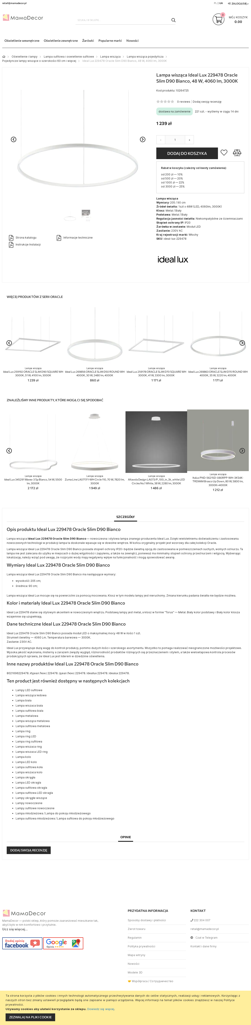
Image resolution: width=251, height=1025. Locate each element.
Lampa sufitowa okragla (31, 787)
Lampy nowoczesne (29, 803)
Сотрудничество (161, 981)
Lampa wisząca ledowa (31, 695)
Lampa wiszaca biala (29, 705)
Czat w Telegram (204, 937)
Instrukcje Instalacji (25, 245)
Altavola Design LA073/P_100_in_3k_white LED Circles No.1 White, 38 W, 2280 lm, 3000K (156, 480)
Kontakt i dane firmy (203, 946)
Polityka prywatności (141, 946)
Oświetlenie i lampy (25, 56)
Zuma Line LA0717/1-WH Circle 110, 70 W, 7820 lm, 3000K (95, 480)
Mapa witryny (136, 955)
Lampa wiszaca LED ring (32, 751)
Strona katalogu (22, 238)
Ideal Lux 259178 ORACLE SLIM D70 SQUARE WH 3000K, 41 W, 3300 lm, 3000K (156, 372)
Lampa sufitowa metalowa (33, 726)
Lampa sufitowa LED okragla (34, 792)
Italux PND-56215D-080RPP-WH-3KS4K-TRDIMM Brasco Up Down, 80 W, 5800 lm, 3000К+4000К (217, 480)
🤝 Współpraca (138, 981)
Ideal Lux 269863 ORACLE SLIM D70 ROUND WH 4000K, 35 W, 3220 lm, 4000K (218, 372)
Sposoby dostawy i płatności (147, 920)
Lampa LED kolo (26, 762)
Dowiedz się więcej (100, 1009)
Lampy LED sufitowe (29, 690)
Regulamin (135, 937)
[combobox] (125, 20)
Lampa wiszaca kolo (29, 772)
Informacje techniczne (75, 238)
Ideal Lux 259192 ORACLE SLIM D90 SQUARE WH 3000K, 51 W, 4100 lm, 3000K (33, 372)
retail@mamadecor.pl (204, 929)
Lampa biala (23, 700)
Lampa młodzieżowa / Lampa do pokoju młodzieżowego (53, 813)
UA (221, 3)
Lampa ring (23, 731)
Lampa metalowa (27, 715)
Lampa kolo (23, 757)
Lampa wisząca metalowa (33, 721)
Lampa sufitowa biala (29, 710)
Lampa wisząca (110, 56)
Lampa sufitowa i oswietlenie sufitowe (69, 56)
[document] (126, 1007)
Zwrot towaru (136, 929)
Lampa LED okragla (28, 782)
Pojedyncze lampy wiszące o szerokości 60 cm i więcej (39, 60)
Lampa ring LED (26, 736)
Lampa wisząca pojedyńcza (145, 56)
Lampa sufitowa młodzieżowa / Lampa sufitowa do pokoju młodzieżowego (65, 818)
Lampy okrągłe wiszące (31, 798)
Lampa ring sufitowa (29, 741)
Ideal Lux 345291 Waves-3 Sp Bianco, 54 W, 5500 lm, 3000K (33, 480)
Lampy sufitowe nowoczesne (35, 808)
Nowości (133, 963)
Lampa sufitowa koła (29, 767)
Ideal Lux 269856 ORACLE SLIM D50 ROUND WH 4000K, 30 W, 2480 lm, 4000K (95, 372)
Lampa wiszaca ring (29, 746)
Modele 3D (135, 972)
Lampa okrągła (25, 777)
